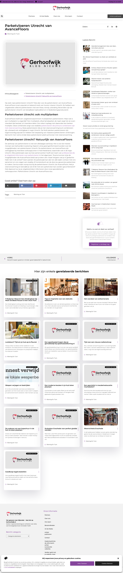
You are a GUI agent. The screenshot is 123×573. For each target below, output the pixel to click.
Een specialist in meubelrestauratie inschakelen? (98, 386)
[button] (118, 558)
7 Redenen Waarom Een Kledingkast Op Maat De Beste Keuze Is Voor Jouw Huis (21, 299)
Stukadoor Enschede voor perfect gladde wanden (61, 429)
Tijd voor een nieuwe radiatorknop (97, 342)
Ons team (68, 16)
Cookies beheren (107, 563)
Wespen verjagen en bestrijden (17, 385)
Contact (80, 16)
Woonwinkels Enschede (93, 428)
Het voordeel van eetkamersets (96, 299)
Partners (32, 16)
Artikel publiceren (48, 533)
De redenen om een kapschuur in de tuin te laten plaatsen (19, 429)
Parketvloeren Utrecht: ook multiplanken (39, 93)
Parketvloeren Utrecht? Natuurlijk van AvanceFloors (43, 96)
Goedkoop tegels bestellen (15, 472)
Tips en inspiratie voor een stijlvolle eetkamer (58, 299)
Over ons (57, 16)
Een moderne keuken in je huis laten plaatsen (59, 386)
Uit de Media (44, 16)
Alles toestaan (82, 563)
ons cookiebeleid (10, 567)
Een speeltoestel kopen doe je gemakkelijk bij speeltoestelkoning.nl (60, 343)
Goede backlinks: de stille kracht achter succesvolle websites (50, 545)
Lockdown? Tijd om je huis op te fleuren (21, 342)
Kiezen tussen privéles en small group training (98, 126)
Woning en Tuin (13, 34)
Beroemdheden (50, 525)
